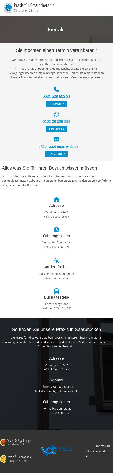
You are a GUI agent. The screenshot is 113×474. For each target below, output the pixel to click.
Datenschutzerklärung (96, 454)
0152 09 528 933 (56, 122)
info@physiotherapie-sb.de (56, 147)
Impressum (102, 447)
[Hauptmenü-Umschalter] (105, 8)
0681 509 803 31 (56, 97)
